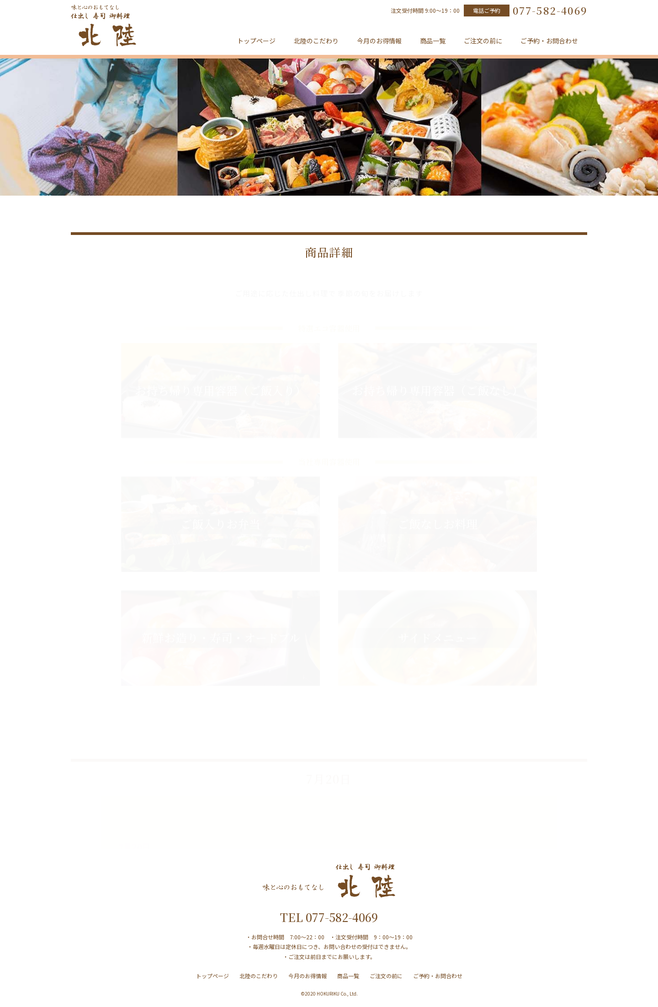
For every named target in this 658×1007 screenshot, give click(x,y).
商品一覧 (433, 40)
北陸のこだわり (316, 40)
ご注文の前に (483, 40)
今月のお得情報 (379, 40)
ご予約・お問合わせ (549, 40)
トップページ (256, 40)
